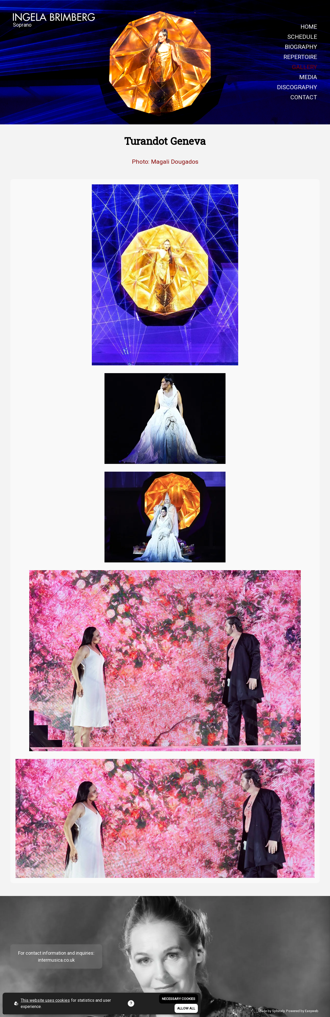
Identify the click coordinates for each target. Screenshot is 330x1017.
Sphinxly (278, 1011)
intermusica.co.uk (56, 960)
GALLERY (304, 67)
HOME (309, 26)
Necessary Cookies (178, 999)
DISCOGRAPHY (297, 87)
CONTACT (303, 97)
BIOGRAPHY (301, 46)
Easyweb (311, 1011)
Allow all (186, 1008)
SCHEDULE (302, 36)
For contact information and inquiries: (56, 953)
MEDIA (308, 77)
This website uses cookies (45, 1000)
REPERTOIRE (300, 57)
